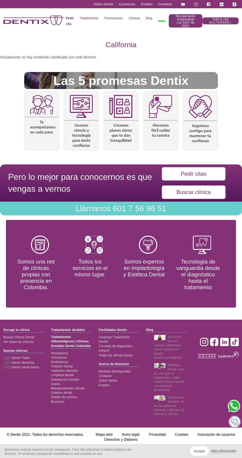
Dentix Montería (18, 362)
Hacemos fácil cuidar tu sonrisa (160, 130)
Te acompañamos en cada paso (41, 127)
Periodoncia (59, 353)
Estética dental (61, 392)
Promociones (113, 18)
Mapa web (104, 434)
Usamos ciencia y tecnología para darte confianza (81, 135)
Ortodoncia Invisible (65, 379)
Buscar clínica (193, 192)
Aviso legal (130, 434)
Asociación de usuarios (216, 434)
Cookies (181, 434)
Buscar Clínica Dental (18, 337)
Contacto (165, 4)
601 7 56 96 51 (121, 208)
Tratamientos (89, 18)
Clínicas (134, 18)
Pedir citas (193, 174)
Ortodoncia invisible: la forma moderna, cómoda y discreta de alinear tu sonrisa (169, 406)
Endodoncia (59, 362)
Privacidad (157, 434)
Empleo (147, 4)
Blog (149, 18)
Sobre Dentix (103, 4)
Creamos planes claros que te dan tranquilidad (121, 133)
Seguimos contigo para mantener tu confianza (200, 133)
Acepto (199, 451)
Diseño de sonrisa (64, 397)
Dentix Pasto (16, 358)
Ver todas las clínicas (18, 342)
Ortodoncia (59, 357)
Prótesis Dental (62, 366)
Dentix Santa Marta (21, 367)
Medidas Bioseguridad (115, 371)
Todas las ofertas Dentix (116, 355)
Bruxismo (57, 401)
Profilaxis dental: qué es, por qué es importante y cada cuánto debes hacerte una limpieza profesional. (169, 377)
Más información (223, 451)
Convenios (127, 4)
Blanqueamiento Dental (67, 388)
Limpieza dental (62, 375)
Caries (55, 384)
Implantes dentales (64, 370)
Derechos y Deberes (121, 439)
